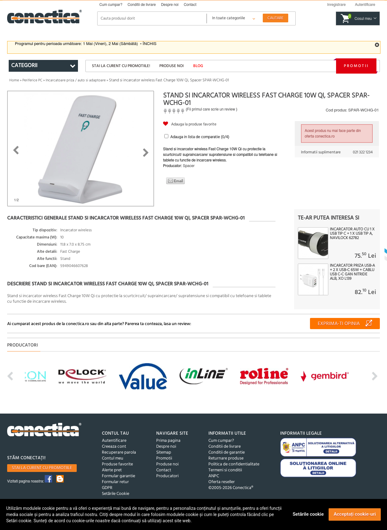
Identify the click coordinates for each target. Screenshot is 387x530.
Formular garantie (118, 476)
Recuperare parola (119, 452)
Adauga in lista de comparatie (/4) (199, 137)
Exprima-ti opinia (339, 324)
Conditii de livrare (142, 5)
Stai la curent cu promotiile (42, 468)
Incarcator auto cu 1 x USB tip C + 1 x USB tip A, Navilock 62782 (352, 233)
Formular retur (115, 482)
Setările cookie (308, 514)
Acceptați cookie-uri (355, 514)
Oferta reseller (221, 482)
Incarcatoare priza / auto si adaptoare (76, 80)
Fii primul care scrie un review (211, 109)
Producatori (167, 476)
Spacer (189, 166)
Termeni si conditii (225, 470)
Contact (190, 5)
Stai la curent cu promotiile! (121, 66)
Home (14, 80)
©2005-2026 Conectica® (230, 487)
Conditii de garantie (226, 452)
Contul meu (112, 458)
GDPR (107, 487)
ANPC (213, 476)
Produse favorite (117, 464)
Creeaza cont (114, 446)
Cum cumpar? (110, 5)
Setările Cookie (115, 493)
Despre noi (169, 5)
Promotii (356, 66)
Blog (198, 66)
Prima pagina (168, 440)
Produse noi (171, 66)
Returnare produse (226, 458)
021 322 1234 (363, 152)
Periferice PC (32, 80)
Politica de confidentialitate (233, 464)
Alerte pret (112, 470)
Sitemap (163, 452)
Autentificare (114, 440)
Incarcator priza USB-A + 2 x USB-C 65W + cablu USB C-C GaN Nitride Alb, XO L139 (352, 272)
